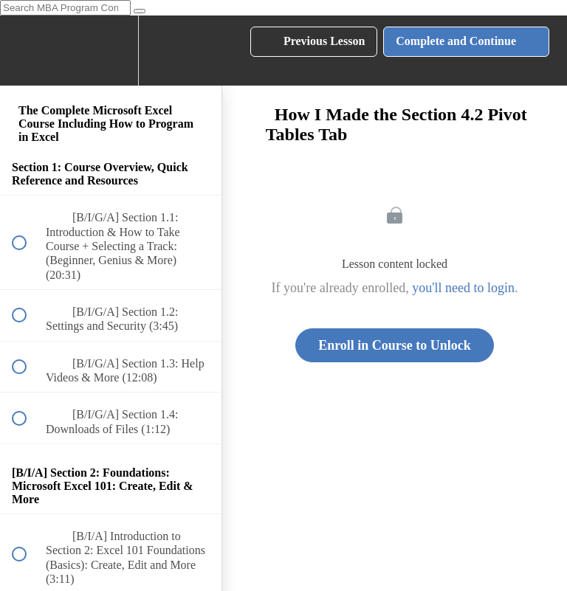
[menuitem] (110, 50)
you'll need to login (463, 287)
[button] (27, 50)
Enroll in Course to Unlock (394, 345)
